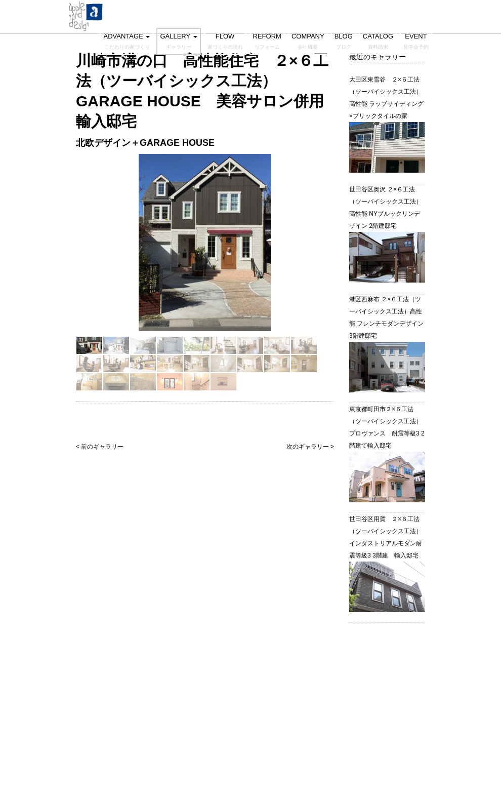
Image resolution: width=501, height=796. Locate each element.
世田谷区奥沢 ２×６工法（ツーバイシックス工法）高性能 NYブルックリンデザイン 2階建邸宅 (385, 207)
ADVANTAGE (127, 41)
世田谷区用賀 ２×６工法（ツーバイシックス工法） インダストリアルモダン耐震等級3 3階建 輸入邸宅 (387, 537)
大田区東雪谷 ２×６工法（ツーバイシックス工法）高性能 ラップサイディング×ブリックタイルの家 (386, 98)
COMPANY (307, 41)
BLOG (344, 41)
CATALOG (378, 41)
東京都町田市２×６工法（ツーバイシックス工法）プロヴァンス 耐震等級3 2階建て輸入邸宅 (387, 427)
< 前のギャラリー (99, 446)
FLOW (225, 41)
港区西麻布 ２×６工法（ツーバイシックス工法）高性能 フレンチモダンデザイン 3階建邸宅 (386, 317)
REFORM (267, 41)
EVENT (416, 41)
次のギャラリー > (310, 446)
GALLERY (178, 41)
